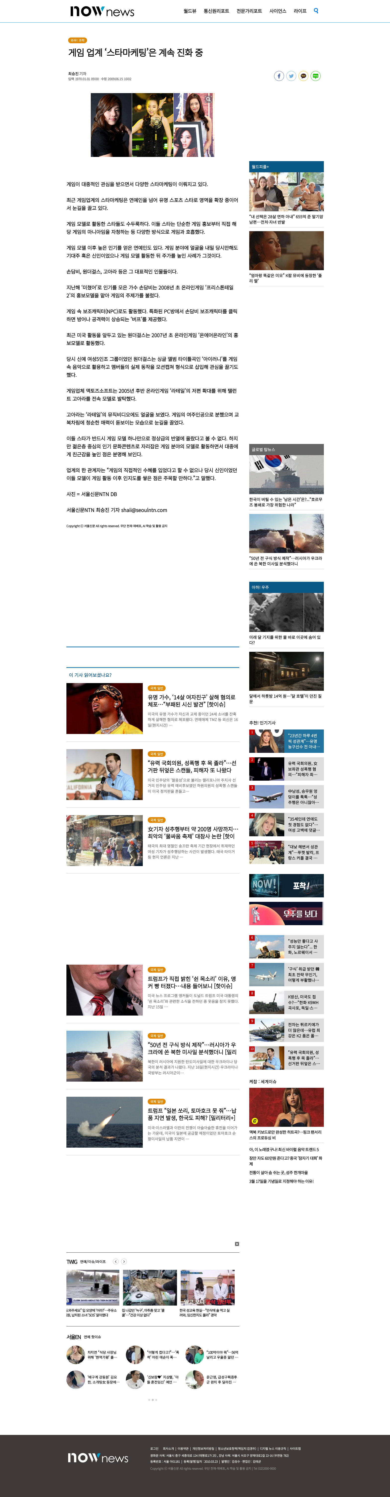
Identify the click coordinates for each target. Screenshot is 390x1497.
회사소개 (168, 1448)
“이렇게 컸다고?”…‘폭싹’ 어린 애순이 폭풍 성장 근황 (163, 1357)
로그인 (154, 1448)
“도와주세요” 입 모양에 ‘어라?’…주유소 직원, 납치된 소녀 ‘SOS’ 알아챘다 (91, 1312)
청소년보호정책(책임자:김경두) (237, 1448)
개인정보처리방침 (203, 1448)
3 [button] (156, 1400)
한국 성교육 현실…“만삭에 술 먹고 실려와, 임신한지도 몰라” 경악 (206, 1312)
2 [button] (153, 1400)
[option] (91, 1295)
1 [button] (149, 1400)
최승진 (73, 73)
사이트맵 (295, 1448)
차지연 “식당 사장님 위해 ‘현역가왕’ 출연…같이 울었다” (102, 1357)
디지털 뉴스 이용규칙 (273, 1448)
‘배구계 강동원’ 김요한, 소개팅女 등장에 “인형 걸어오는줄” (102, 1382)
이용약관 (183, 1448)
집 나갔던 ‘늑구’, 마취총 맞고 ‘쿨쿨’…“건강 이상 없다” (144, 1312)
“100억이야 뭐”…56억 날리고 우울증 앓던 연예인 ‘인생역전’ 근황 (222, 1357)
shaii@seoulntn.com (144, 509)
